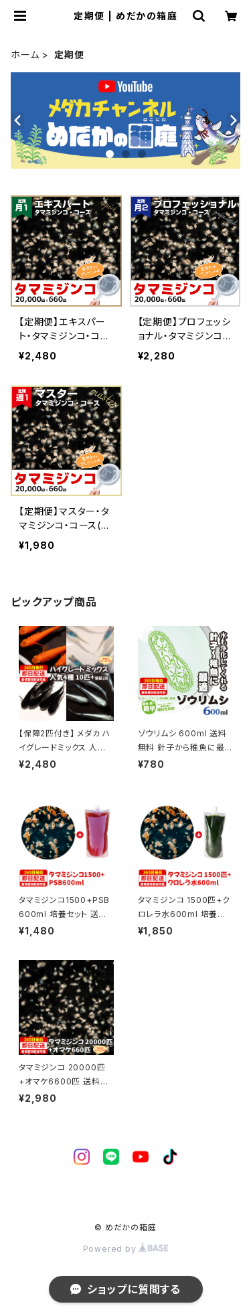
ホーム (25, 54)
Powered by (126, 1249)
